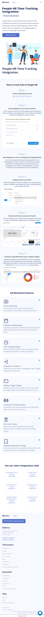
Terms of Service (7, 554)
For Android (5, 583)
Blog (3, 559)
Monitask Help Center (8, 603)
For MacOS (5, 578)
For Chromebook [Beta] (9, 589)
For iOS (4, 586)
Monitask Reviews (5, 539)
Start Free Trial (11, 35)
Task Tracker (6, 556)
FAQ (3, 600)
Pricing (4, 551)
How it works (6, 548)
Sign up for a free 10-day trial (22, 96)
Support (4, 597)
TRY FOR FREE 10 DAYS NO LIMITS (14, 521)
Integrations (5, 562)
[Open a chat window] (40, 613)
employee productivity (21, 265)
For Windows (6, 575)
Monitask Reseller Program (10, 567)
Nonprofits (5, 564)
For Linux (5, 581)
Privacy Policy (5, 607)
